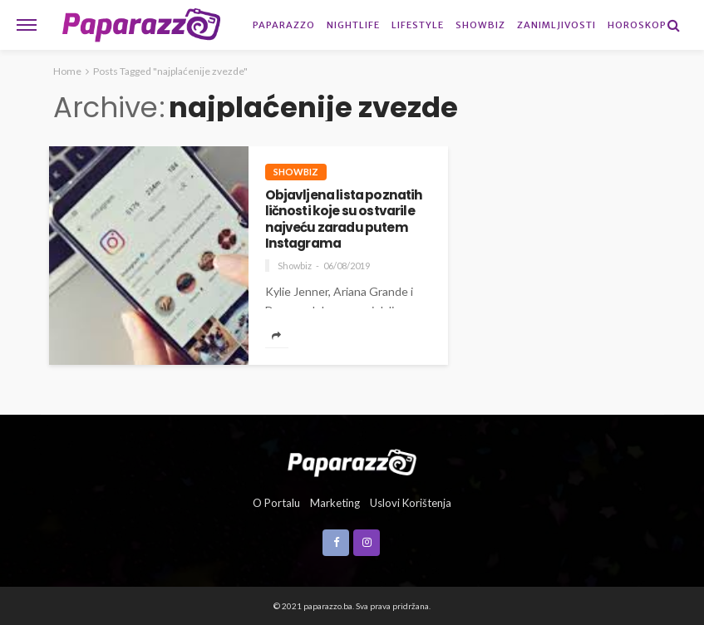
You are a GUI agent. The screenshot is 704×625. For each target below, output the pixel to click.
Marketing (335, 502)
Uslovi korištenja (410, 502)
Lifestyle (417, 25)
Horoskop (637, 25)
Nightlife (353, 25)
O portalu (276, 502)
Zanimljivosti (556, 25)
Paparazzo (284, 25)
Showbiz (480, 25)
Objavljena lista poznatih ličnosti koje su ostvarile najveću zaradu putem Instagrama (344, 219)
